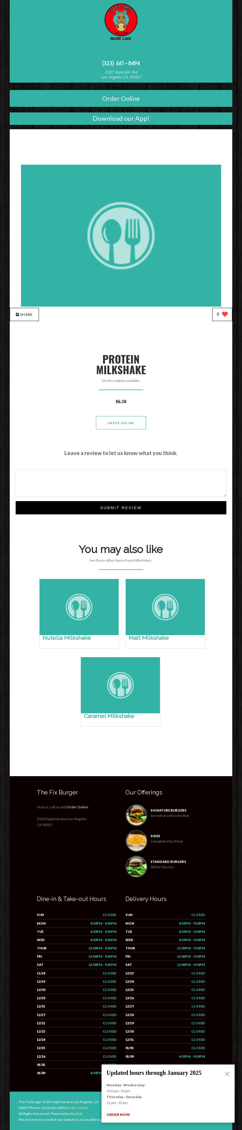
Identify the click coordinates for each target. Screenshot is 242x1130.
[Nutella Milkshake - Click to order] (79, 634)
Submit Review (121, 508)
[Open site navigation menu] (121, 51)
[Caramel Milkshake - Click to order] (120, 712)
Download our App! (121, 118)
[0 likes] (222, 315)
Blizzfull (76, 1113)
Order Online (121, 98)
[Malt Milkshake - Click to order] (165, 634)
